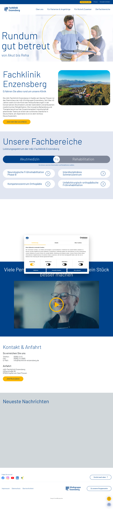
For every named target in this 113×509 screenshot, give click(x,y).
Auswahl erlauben (56, 270)
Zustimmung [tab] (35, 242)
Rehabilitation (83, 159)
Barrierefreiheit (28, 496)
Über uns (39, 9)
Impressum (6, 496)
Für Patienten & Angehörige (58, 9)
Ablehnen (35, 270)
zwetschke (60, 506)
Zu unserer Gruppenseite (99, 496)
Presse (96, 2)
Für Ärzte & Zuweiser (83, 9)
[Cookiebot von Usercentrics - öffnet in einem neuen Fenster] (81, 238)
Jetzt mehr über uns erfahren (17, 122)
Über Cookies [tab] (78, 242)
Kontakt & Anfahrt (105, 2)
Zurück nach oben (101, 485)
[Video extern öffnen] (56, 312)
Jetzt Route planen (13, 386)
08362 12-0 (18, 364)
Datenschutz (16, 496)
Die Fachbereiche (102, 9)
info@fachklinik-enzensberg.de (26, 368)
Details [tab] (56, 242)
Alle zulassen (77, 270)
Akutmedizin (29, 159)
